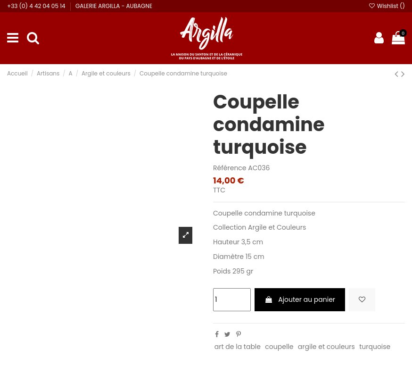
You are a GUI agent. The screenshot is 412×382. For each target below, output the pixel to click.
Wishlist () (386, 6)
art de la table (237, 346)
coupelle (279, 346)
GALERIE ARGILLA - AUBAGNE (113, 6)
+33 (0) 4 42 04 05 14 (37, 6)
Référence (230, 168)
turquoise (374, 346)
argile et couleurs (326, 346)
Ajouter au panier (299, 299)
